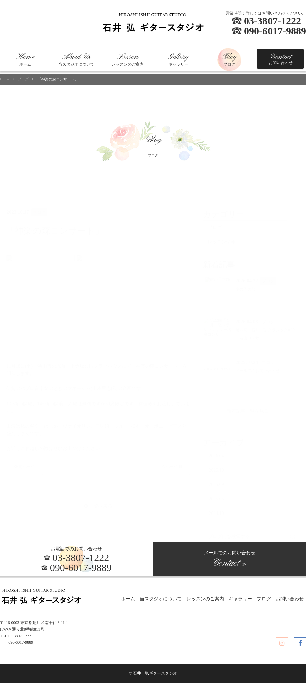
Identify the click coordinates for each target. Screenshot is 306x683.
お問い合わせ (281, 59)
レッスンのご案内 (127, 59)
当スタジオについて (76, 59)
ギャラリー (178, 59)
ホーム (25, 59)
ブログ (229, 59)
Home (4, 79)
